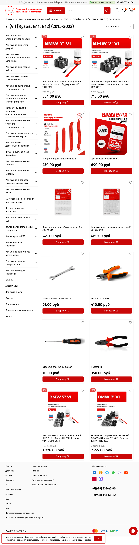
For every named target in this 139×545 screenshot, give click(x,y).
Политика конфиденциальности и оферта (25, 517)
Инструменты (12, 304)
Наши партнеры (39, 466)
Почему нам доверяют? (43, 480)
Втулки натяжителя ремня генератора (19, 228)
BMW (66, 19)
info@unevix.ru (26, 2)
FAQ (7, 508)
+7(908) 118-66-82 (104, 495)
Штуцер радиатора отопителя (15, 210)
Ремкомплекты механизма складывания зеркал (19, 135)
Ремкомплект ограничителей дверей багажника (17, 57)
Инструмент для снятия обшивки (59, 158)
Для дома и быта (13, 292)
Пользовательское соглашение (19, 513)
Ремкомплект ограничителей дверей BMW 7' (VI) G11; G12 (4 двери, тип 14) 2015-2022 (110, 84)
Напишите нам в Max (76, 2)
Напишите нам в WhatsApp (102, 2)
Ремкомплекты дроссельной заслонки (17, 144)
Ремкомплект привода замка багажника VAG (17, 182)
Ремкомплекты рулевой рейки (17, 69)
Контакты (9, 480)
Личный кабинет (39, 475)
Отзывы (9, 494)
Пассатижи (97, 367)
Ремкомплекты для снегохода (15, 272)
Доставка (9, 471)
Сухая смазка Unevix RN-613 (105, 158)
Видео (8, 504)
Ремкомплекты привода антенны (17, 172)
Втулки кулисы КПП (15, 236)
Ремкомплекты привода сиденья (17, 163)
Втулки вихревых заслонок (14, 244)
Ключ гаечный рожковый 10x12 (58, 298)
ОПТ (7, 485)
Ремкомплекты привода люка (17, 191)
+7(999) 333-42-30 (125, 2)
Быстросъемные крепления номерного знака (19, 200)
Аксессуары (11, 286)
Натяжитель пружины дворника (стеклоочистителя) (16, 111)
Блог (7, 499)
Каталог (55, 10)
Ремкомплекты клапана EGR (17, 219)
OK (98, 538)
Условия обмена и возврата (45, 485)
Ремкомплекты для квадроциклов (15, 263)
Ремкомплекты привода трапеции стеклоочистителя (17, 123)
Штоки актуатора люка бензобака (17, 154)
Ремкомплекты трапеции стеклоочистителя (18, 87)
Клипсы (9, 279)
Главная (9, 19)
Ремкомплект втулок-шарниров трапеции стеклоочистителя (16, 98)
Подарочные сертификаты (19, 310)
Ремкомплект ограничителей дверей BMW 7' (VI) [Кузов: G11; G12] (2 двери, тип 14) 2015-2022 (61, 438)
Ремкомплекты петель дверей (16, 47)
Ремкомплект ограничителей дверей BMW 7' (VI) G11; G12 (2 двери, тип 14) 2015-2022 (61, 84)
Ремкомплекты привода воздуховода (17, 253)
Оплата (8, 475)
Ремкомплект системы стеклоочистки (17, 78)
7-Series (77, 19)
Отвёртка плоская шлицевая (57, 367)
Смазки (9, 298)
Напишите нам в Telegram (49, 2)
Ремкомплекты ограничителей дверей (39, 19)
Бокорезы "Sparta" (100, 298)
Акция (8, 316)
